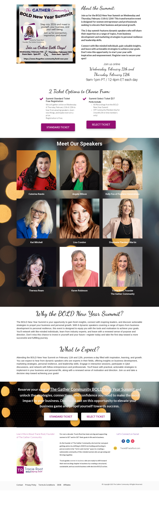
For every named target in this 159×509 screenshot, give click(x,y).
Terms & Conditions (46, 485)
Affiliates (67, 485)
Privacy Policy (30, 485)
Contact (20, 485)
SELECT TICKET (101, 124)
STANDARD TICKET (58, 127)
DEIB (59, 485)
